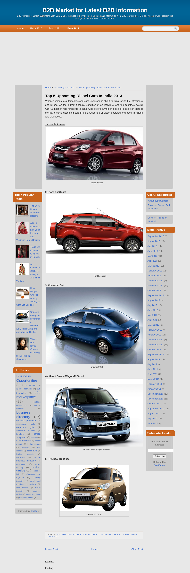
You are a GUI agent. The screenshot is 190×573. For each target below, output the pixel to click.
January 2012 (154, 334)
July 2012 (152, 305)
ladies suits (32, 451)
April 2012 (152, 320)
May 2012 (152, 315)
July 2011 (152, 364)
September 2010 (155, 408)
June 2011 (152, 369)
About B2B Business (158, 200)
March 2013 (153, 266)
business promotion (26, 420)
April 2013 (152, 261)
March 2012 (153, 325)
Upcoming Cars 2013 (65, 87)
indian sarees (34, 444)
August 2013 (153, 241)
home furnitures (23, 441)
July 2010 (152, 418)
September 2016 (155, 236)
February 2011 (154, 384)
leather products (25, 454)
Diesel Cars (89, 534)
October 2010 (154, 403)
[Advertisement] (95, 58)
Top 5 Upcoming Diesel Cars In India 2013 (99, 87)
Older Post (137, 549)
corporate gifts (25, 427)
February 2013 (154, 270)
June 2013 (152, 251)
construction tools (25, 424)
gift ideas (34, 437)
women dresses (26, 497)
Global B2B (30, 385)
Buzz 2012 (73, 28)
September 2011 (155, 354)
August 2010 (153, 413)
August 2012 (153, 300)
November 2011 (155, 344)
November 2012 (155, 285)
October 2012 (154, 290)
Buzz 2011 (55, 28)
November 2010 (155, 398)
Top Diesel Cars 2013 (111, 534)
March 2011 (153, 379)
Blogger (34, 511)
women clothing (33, 494)
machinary (20, 457)
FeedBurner (159, 465)
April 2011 (152, 374)
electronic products (25, 431)
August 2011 (153, 359)
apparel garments (24, 389)
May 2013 (152, 256)
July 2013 (152, 246)
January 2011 (154, 389)
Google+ (151, 217)
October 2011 (154, 349)
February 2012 (154, 330)
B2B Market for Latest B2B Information (95, 10)
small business (22, 488)
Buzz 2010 (36, 28)
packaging (21, 464)
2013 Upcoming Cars (69, 534)
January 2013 (154, 275)
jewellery (25, 447)
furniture (20, 434)
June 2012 (152, 310)
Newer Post (51, 549)
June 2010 (152, 423)
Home (20, 28)
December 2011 (155, 339)
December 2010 (155, 394)
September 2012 (155, 295)
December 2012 (155, 280)
